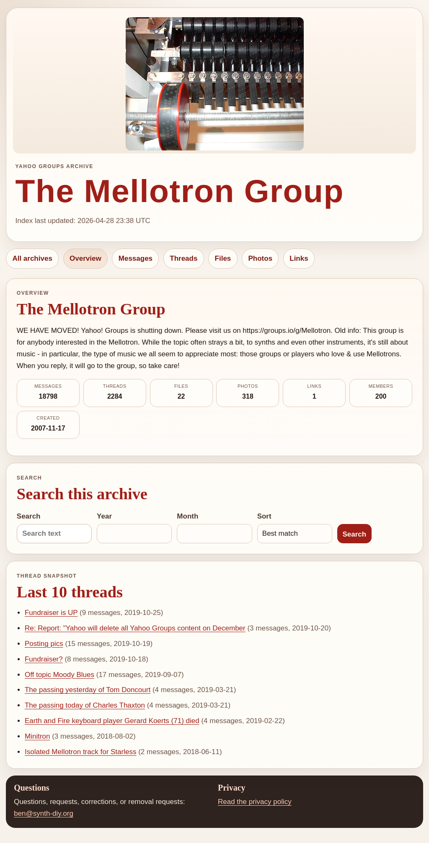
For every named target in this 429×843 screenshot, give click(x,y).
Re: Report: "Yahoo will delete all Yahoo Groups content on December (135, 628)
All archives (32, 258)
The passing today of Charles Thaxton (85, 705)
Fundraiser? (44, 659)
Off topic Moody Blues (59, 675)
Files (223, 258)
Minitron (37, 736)
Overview (85, 258)
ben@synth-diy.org (43, 813)
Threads (183, 258)
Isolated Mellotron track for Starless (80, 752)
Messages (135, 258)
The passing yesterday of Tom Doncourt (87, 690)
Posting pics (44, 644)
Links (298, 258)
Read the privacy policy (255, 802)
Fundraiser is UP (51, 613)
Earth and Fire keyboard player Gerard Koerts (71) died (112, 721)
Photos (260, 258)
